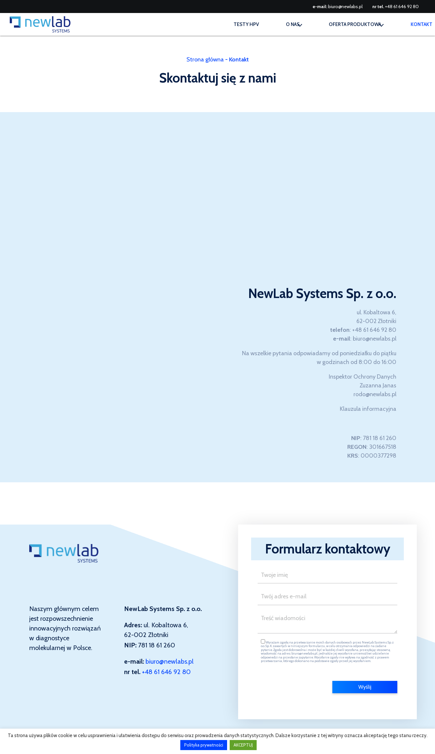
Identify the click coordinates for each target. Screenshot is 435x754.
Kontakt (418, 24)
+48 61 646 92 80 (402, 6)
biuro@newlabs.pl (345, 6)
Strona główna (205, 59)
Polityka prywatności (203, 745)
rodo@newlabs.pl (374, 394)
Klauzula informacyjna (368, 408)
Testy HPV (211, 24)
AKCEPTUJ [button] (243, 745)
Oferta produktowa (339, 24)
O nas (265, 24)
